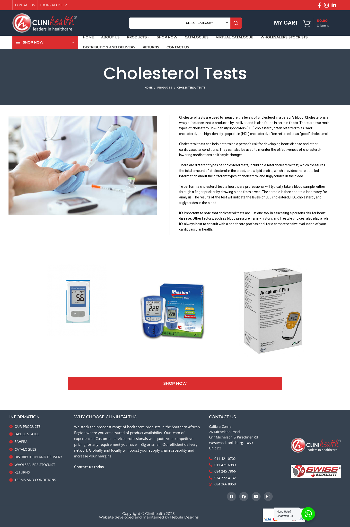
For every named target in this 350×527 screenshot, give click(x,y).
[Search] (185, 23)
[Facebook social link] (319, 5)
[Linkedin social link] (334, 5)
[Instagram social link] (326, 5)
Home (148, 87)
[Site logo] (44, 23)
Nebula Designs (184, 517)
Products (164, 87)
